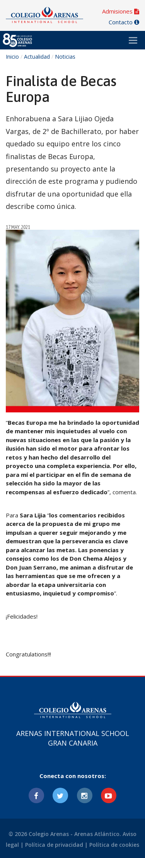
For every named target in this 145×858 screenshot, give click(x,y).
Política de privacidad (54, 844)
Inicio (12, 56)
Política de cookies (114, 844)
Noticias (65, 56)
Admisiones (120, 11)
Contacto (124, 22)
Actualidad (37, 56)
